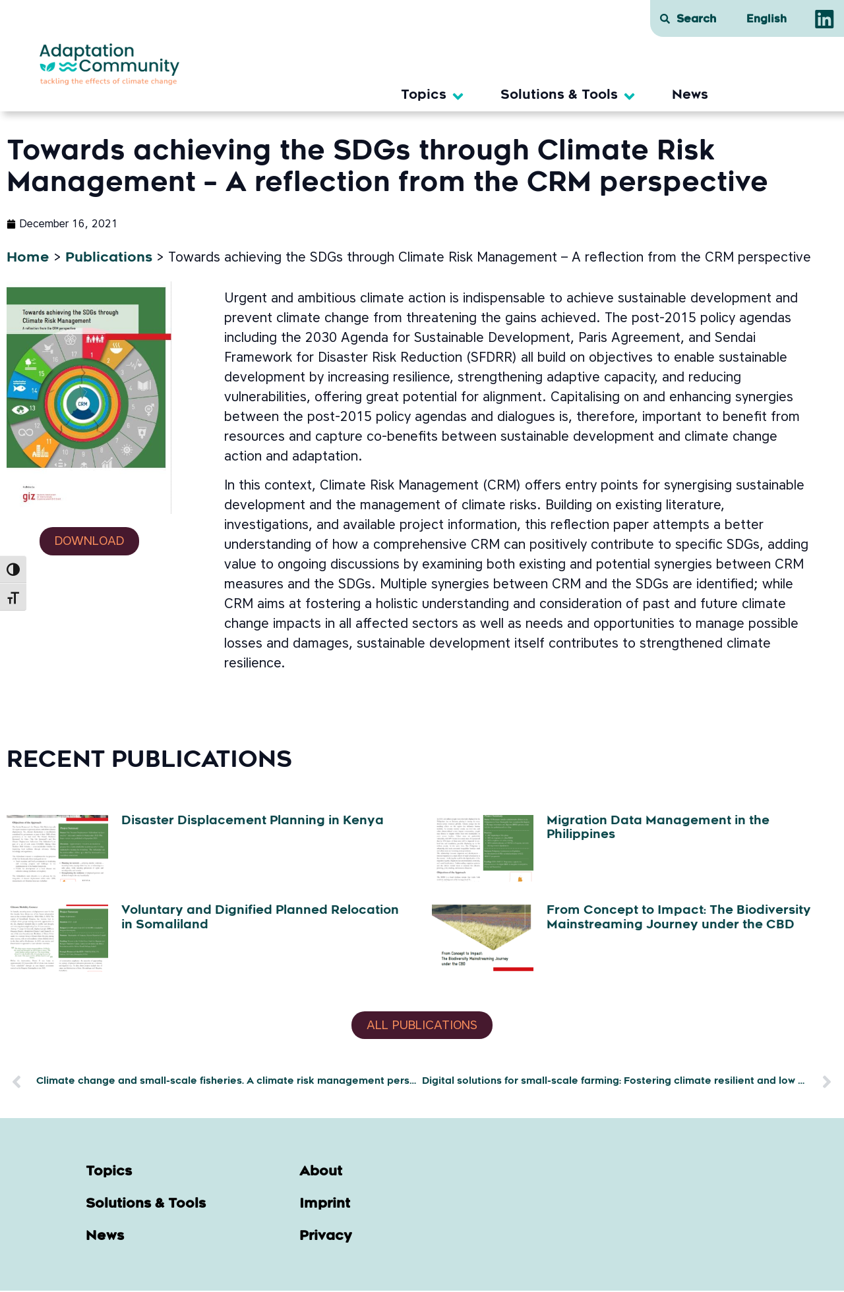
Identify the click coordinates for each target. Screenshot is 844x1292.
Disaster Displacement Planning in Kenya (252, 822)
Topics (109, 1173)
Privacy (325, 1238)
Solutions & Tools (146, 1205)
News (105, 1238)
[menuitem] (766, 20)
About (320, 1173)
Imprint (324, 1205)
